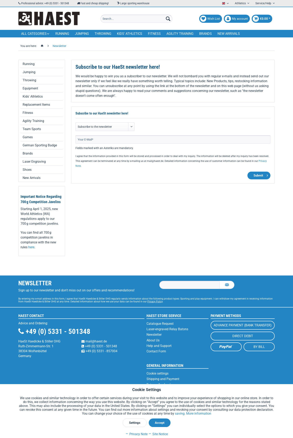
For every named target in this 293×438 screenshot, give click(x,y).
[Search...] (136, 19)
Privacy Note (136, 434)
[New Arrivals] (229, 33)
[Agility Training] (180, 33)
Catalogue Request (160, 324)
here (31, 247)
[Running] (62, 33)
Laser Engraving (34, 161)
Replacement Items (36, 105)
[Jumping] (82, 33)
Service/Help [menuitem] (263, 3)
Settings (134, 423)
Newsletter (154, 335)
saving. (180, 413)
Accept (159, 423)
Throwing (29, 80)
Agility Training (33, 121)
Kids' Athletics (33, 96)
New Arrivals (31, 178)
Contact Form (156, 351)
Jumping (29, 72)
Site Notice (158, 434)
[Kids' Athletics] (129, 33)
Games (28, 137)
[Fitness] (154, 33)
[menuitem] (136, 19)
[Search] (168, 19)
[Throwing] (103, 33)
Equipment (30, 88)
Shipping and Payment (162, 379)
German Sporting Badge (40, 145)
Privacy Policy (155, 301)
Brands (28, 153)
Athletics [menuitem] (240, 3)
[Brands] (205, 33)
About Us (153, 340)
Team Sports (32, 129)
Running (29, 64)
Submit (261, 174)
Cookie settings (157, 373)
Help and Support (159, 346)
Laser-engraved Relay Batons (167, 329)
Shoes (27, 170)
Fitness (28, 113)
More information (198, 413)
